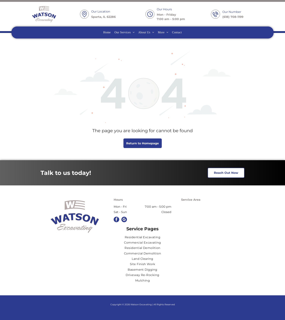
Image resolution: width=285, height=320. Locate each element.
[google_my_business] (124, 220)
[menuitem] (107, 32)
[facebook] (116, 220)
